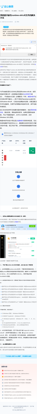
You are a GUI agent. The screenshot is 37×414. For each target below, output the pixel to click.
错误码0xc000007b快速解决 (10, 388)
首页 (1, 10)
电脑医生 (7, 10)
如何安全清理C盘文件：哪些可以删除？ (12, 376)
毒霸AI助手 (31, 96)
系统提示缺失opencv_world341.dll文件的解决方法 (15, 398)
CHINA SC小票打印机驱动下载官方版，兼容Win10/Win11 (16, 373)
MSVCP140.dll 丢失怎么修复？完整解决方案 (13, 370)
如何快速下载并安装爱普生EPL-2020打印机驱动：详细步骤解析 (18, 379)
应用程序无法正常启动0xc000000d (11, 385)
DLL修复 (14, 10)
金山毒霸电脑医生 (7, 344)
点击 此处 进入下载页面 (27, 265)
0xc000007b (27, 94)
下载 (32, 150)
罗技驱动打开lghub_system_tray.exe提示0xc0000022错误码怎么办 (18, 395)
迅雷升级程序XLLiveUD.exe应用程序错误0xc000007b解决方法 (17, 392)
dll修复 (16, 222)
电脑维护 (20, 120)
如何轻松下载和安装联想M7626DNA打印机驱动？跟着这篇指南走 (18, 382)
